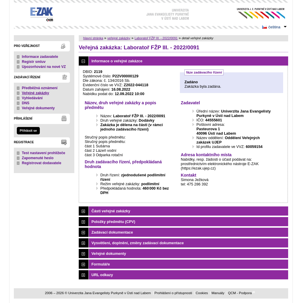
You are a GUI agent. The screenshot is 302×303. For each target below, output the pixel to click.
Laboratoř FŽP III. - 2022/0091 (156, 38)
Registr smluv (33, 62)
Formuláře (100, 264)
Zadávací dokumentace (112, 232)
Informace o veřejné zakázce (116, 61)
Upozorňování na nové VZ (44, 67)
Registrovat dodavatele (41, 163)
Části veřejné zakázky (110, 211)
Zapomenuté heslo (37, 158)
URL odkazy (102, 275)
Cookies (202, 293)
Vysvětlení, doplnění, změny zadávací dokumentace (137, 243)
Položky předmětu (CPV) (113, 221)
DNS (25, 103)
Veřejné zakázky (35, 93)
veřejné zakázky (118, 38)
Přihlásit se (28, 130)
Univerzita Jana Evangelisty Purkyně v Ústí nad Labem (256, 13)
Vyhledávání (32, 98)
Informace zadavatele (40, 57)
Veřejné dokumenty (38, 108)
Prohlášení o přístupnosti (173, 293)
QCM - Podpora (240, 293)
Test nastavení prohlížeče (43, 153)
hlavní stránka (93, 38)
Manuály (217, 293)
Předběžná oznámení (40, 88)
